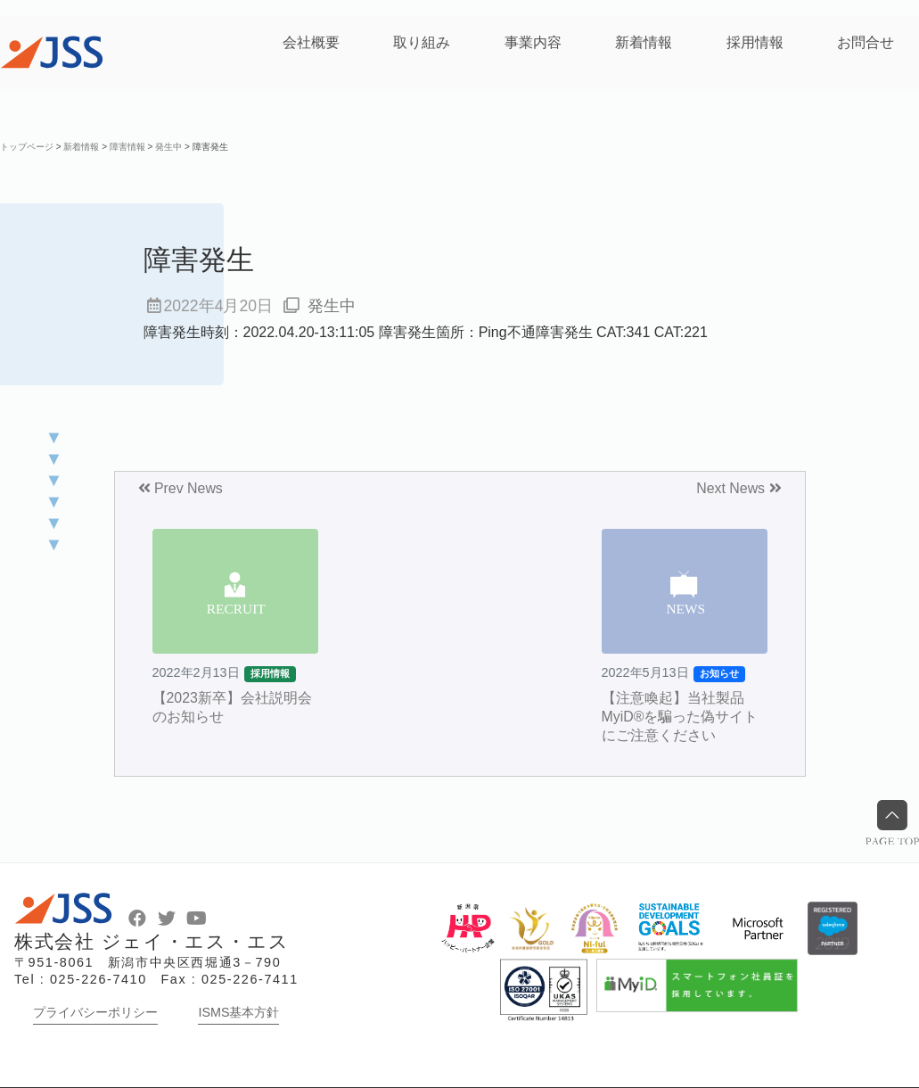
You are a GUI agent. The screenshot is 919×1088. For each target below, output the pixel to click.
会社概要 (311, 42)
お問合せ (865, 42)
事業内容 (533, 42)
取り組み (421, 42)
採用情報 (755, 42)
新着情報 (643, 42)
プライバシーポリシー (95, 1012)
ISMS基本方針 (238, 1012)
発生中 (332, 306)
